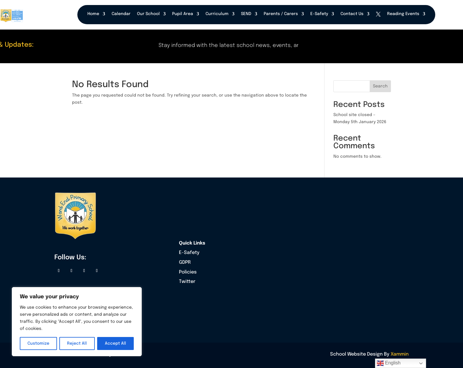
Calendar (121, 14)
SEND (246, 14)
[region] (77, 321)
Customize (38, 343)
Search (380, 86)
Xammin (400, 354)
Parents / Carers (281, 14)
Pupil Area (182, 14)
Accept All (115, 343)
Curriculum (217, 14)
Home (93, 14)
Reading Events (403, 14)
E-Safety (319, 14)
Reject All (77, 343)
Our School (148, 14)
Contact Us (351, 14)
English (389, 363)
